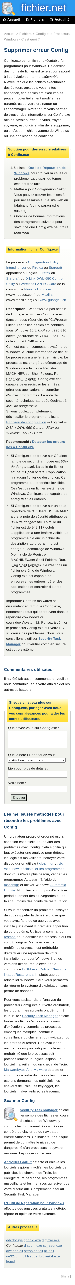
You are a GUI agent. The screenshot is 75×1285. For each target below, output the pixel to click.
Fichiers (35, 19)
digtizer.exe (51, 1240)
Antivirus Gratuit (18, 1162)
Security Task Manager (40, 1016)
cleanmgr (46, 863)
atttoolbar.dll (33, 1251)
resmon (10, 937)
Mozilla (47, 295)
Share (65, 1276)
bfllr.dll (49, 1251)
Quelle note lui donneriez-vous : (33, 755)
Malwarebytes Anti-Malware (25, 1070)
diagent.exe (33, 1245)
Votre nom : (17, 783)
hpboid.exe (32, 1240)
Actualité (59, 19)
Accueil (11, 19)
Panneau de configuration (26, 422)
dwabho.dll (14, 1251)
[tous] (10, 1262)
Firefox (37, 268)
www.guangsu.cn (53, 300)
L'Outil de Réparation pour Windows (34, 1203)
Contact (12, 27)
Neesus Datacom (37, 289)
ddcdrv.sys (14, 1240)
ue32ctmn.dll (16, 1256)
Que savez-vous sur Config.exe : (33, 728)
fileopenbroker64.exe (43, 1256)
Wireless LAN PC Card (38, 284)
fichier (40, 7)
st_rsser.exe (52, 1245)
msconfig (11, 885)
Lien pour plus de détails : (28, 768)
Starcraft (55, 268)
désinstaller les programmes (42, 869)
